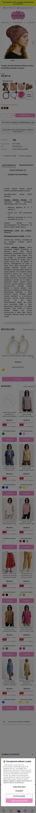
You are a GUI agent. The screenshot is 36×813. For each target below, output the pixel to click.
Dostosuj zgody (19, 796)
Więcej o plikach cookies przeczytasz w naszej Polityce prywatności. (17, 781)
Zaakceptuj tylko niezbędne (19, 789)
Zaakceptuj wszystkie (19, 801)
